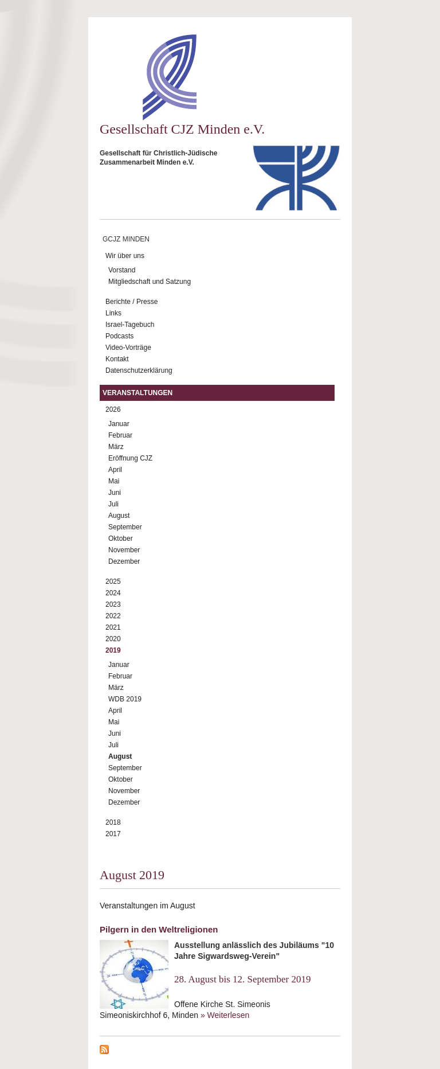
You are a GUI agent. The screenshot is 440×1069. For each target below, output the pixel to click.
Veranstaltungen (137, 393)
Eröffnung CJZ (130, 458)
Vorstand (121, 270)
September (125, 527)
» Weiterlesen (225, 1015)
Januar (118, 424)
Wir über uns (124, 256)
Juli (113, 504)
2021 (113, 627)
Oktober (120, 538)
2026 (113, 409)
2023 (113, 604)
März (116, 447)
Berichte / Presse (131, 302)
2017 (113, 834)
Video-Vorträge (128, 348)
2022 (113, 616)
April (115, 470)
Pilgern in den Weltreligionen (159, 929)
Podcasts (119, 336)
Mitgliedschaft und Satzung (149, 282)
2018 (113, 822)
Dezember (124, 561)
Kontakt (117, 359)
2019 (113, 650)
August (118, 516)
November (124, 550)
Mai (113, 481)
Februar (120, 435)
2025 (113, 582)
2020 (113, 639)
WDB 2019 (125, 699)
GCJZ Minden (126, 239)
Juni (114, 493)
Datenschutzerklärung (138, 370)
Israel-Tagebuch (129, 325)
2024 (113, 593)
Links (113, 313)
